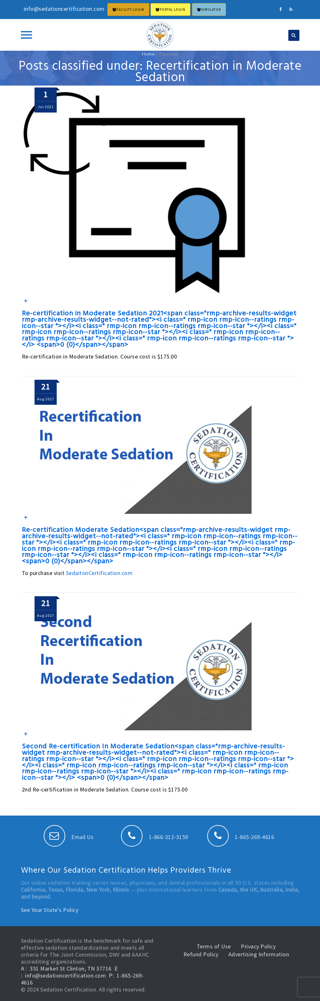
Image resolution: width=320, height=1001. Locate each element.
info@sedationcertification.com (65, 975)
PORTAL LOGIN (170, 9)
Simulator (209, 9)
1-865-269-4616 (240, 837)
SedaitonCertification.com (99, 573)
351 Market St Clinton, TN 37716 (71, 968)
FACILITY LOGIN (128, 9)
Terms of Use (214, 946)
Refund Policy (201, 954)
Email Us (69, 837)
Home (148, 53)
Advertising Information (258, 954)
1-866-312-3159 (154, 837)
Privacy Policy (258, 946)
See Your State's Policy (50, 910)
